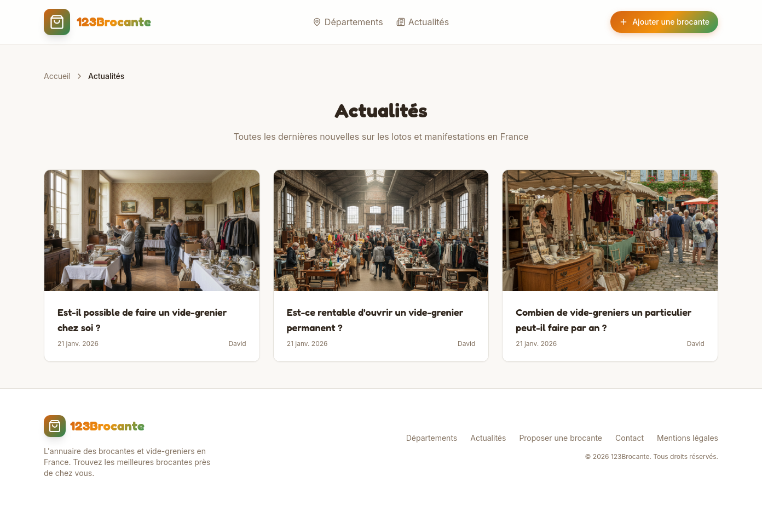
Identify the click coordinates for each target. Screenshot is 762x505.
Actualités (422, 21)
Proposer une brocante (560, 437)
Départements (348, 21)
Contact (629, 437)
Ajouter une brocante (664, 21)
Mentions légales (687, 437)
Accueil (57, 76)
